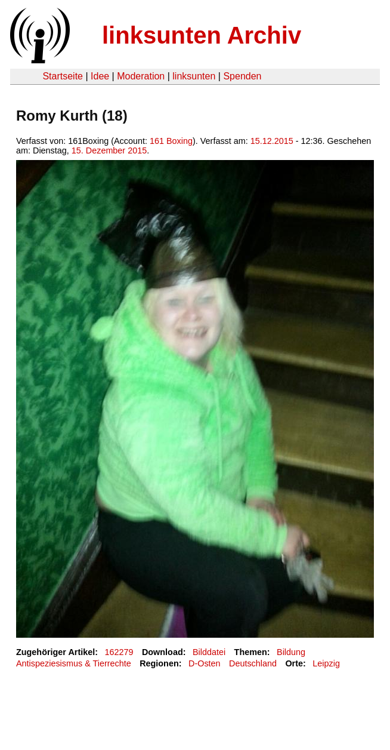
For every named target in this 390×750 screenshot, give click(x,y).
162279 (119, 652)
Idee (100, 76)
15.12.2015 (271, 141)
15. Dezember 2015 (109, 150)
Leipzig (326, 663)
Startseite (62, 76)
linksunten (193, 76)
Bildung (291, 652)
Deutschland (253, 663)
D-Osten (204, 663)
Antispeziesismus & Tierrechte (73, 663)
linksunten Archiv (201, 35)
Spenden (242, 76)
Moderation (141, 76)
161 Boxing (171, 141)
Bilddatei (209, 652)
